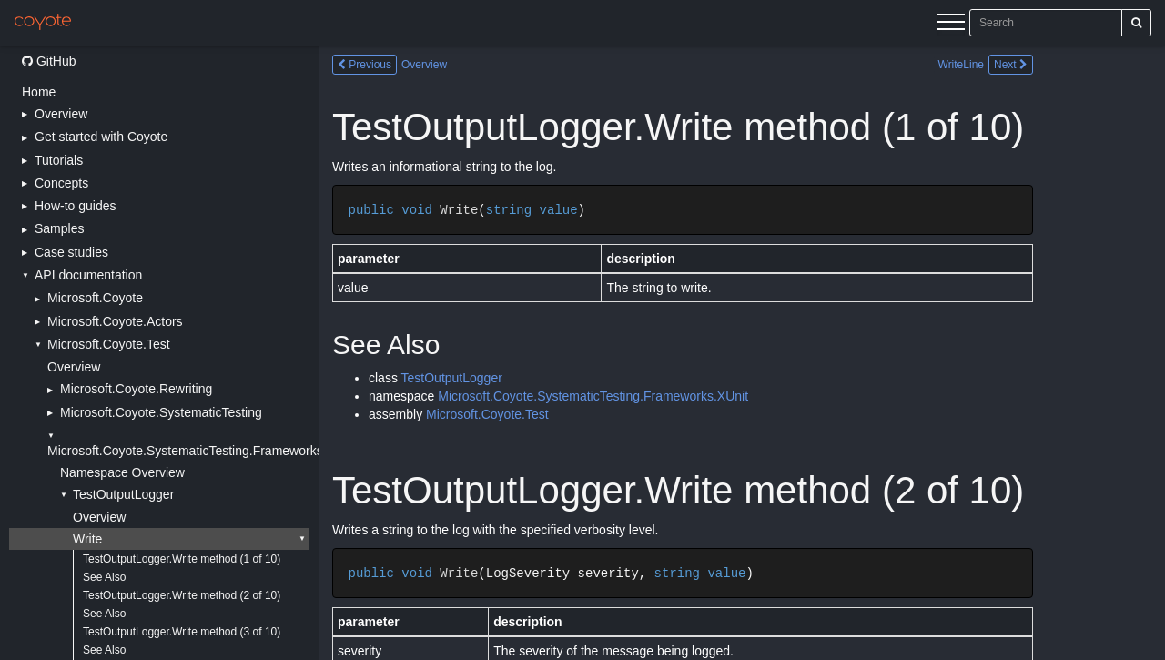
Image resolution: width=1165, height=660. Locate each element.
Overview (73, 367)
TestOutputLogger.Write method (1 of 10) (181, 559)
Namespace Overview (122, 472)
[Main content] (742, 353)
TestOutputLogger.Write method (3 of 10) (181, 631)
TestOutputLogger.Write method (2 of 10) (181, 595)
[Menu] (951, 25)
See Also (104, 577)
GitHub (49, 61)
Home (39, 92)
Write (87, 539)
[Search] (1136, 22)
